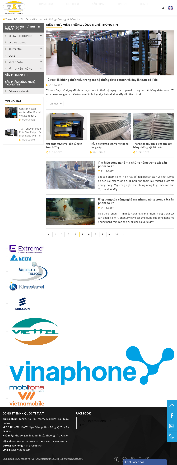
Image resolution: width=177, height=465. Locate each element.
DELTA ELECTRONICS (20, 36)
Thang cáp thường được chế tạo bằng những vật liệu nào (152, 145)
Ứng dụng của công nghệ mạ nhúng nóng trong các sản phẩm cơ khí (136, 201)
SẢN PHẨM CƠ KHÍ (16, 75)
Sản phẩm (104, 8)
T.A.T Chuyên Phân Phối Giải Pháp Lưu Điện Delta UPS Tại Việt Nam (30, 134)
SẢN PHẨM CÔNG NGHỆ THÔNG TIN (20, 83)
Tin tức (128, 8)
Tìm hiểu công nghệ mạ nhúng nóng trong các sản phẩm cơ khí (132, 164)
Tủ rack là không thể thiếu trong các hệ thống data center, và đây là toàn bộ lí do (102, 80)
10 (116, 234)
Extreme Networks (19, 91)
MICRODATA (15, 62)
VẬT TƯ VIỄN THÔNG (20, 68)
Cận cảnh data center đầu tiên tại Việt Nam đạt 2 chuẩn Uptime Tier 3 (30, 115)
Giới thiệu (78, 8)
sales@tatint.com (20, 449)
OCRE (11, 55)
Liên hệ (148, 8)
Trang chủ (49, 8)
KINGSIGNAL (15, 49)
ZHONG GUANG (17, 42)
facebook (83, 413)
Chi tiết (54, 103)
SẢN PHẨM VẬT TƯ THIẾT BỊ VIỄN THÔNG (22, 28)
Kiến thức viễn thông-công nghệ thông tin (56, 19)
